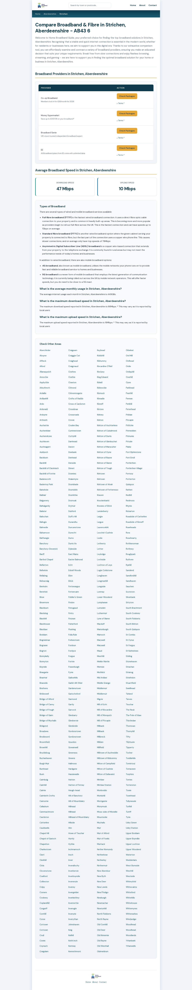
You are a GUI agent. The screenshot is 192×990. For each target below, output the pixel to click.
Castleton (44, 817)
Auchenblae (45, 430)
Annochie (44, 377)
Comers (43, 892)
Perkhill (129, 404)
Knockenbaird (103, 500)
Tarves (129, 699)
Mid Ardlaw (102, 677)
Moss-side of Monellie (107, 812)
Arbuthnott (45, 387)
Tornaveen (131, 769)
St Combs (130, 634)
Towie (128, 790)
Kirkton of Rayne (104, 457)
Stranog (129, 672)
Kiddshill (100, 355)
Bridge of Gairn (46, 715)
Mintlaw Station (104, 785)
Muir (99, 828)
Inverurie (72, 914)
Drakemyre (73, 479)
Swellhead (130, 688)
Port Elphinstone (133, 452)
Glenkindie (73, 726)
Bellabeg (43, 575)
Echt (70, 565)
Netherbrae (102, 854)
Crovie (71, 420)
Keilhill (71, 935)
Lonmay (100, 591)
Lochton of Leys (104, 565)
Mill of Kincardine (104, 709)
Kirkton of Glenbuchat (107, 441)
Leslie (99, 538)
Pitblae (129, 414)
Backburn (44, 457)
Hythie (71, 844)
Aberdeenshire (50, 14)
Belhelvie (44, 570)
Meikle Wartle (103, 661)
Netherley (101, 860)
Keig (70, 930)
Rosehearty (131, 538)
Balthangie (44, 538)
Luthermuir (102, 613)
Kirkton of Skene (104, 463)
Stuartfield (131, 683)
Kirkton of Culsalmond (107, 430)
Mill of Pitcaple (103, 720)
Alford (42, 366)
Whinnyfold (131, 881)
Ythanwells (131, 946)
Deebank (72, 452)
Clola (42, 865)
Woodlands (131, 935)
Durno (71, 538)
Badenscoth (45, 479)
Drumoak (72, 500)
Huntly (71, 838)
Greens (71, 758)
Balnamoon (45, 532)
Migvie (100, 699)
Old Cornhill (102, 924)
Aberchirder (45, 350)
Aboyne (43, 355)
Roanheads (131, 527)
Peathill (129, 393)
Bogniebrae (45, 640)
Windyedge (131, 919)
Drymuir (71, 506)
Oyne (128, 382)
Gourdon (72, 742)
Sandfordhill (131, 575)
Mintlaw (100, 779)
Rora (128, 532)
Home (133, 5)
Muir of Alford (103, 833)
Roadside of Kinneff (134, 522)
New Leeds (102, 887)
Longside (101, 586)
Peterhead (131, 409)
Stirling (129, 656)
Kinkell (99, 382)
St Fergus (130, 645)
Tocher (129, 752)
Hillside (71, 822)
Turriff (128, 812)
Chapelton (44, 844)
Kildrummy (101, 361)
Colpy (42, 887)
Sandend (130, 570)
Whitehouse (131, 903)
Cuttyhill (72, 436)
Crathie (71, 377)
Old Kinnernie (103, 935)
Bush (42, 774)
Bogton (43, 651)
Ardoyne (43, 414)
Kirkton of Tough (104, 468)
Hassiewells (73, 774)
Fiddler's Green (75, 597)
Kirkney (100, 414)
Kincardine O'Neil (104, 366)
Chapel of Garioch (48, 838)
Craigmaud (73, 366)
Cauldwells (44, 828)
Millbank (100, 726)
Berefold (43, 591)
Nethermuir (102, 865)
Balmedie (44, 527)
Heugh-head (74, 790)
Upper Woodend (133, 849)
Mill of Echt (102, 704)
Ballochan (44, 516)
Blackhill (43, 618)
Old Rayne (101, 940)
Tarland (129, 693)
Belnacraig (44, 581)
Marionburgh (102, 629)
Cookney (44, 897)
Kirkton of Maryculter (106, 447)
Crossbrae (73, 409)
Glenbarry (72, 715)
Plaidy (128, 447)
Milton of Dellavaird (105, 774)
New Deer (101, 881)
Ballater (43, 511)
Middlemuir (102, 688)
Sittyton (130, 602)
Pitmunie (130, 436)
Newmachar (102, 903)
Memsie (100, 667)
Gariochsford (74, 693)
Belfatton (44, 565)
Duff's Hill (72, 516)
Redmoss (130, 500)
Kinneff (100, 404)
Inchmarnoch (74, 849)
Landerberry (102, 511)
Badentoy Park (46, 484)
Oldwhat (130, 350)
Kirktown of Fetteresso (107, 489)
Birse (42, 597)
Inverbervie (73, 871)
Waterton (130, 854)
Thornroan (130, 726)
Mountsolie (102, 817)
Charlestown (45, 849)
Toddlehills (131, 758)
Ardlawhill (44, 398)
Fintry (71, 613)
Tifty (128, 736)
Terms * (121, 103)
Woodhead (131, 924)
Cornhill (43, 914)
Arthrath (43, 420)
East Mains (73, 554)
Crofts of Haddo (75, 398)
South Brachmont (134, 608)
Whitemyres (131, 908)
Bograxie (43, 645)
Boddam (43, 634)
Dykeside (72, 549)
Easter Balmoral (75, 559)
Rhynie (129, 506)
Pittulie (129, 441)
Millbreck (101, 736)
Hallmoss (72, 763)
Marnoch (101, 634)
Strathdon (130, 677)
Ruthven (129, 559)
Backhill (43, 463)
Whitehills (130, 897)
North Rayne (102, 919)
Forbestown (73, 640)
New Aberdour (103, 871)
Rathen (129, 489)
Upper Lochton (133, 844)
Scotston (130, 591)
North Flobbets (104, 914)
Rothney (130, 549)
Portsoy (129, 473)
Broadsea (44, 731)
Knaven (100, 495)
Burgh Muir (44, 763)
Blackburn (44, 608)
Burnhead (44, 769)
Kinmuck (101, 393)
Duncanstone (74, 527)
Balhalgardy (45, 506)
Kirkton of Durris (104, 436)
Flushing (72, 629)
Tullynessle (131, 801)
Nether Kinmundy (105, 849)
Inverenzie (73, 881)
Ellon (70, 575)
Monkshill (101, 795)
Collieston (44, 881)
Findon (71, 602)
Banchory (44, 543)
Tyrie (128, 817)
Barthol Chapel (46, 559)
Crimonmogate (75, 393)
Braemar (43, 677)
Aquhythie (44, 382)
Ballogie (43, 522)
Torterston (131, 785)
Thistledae (131, 720)
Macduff (101, 624)
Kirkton (100, 420)
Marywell (101, 640)
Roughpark (130, 554)
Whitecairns (131, 887)
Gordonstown (74, 731)
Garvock (72, 709)
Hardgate (72, 769)
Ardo (42, 404)
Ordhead (130, 361)
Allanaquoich (45, 371)
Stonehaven (131, 661)
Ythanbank (130, 940)
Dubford (72, 511)
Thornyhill (130, 731)
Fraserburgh (73, 667)
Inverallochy (73, 865)
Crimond (72, 387)
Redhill (129, 495)
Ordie (128, 366)
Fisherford (73, 624)
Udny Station (132, 828)
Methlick (101, 672)
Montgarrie (102, 801)
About (142, 5)
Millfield (100, 747)
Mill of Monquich (104, 715)
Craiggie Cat (74, 355)
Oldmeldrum (102, 951)
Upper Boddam (133, 833)
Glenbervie (73, 720)
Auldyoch (44, 452)
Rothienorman (132, 543)
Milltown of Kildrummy (107, 758)
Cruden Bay (73, 425)
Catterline (44, 822)
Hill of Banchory (75, 795)
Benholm (43, 586)
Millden (100, 742)
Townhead (130, 795)
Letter (100, 549)
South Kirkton (132, 624)
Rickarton (130, 511)
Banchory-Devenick (49, 549)
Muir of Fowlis (103, 838)
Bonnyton (44, 661)
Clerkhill (43, 860)
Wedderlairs (131, 860)
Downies (72, 473)
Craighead (73, 361)
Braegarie (44, 672)
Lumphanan (102, 602)
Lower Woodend (104, 597)
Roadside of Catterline (136, 516)
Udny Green (131, 822)
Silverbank (130, 597)
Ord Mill (129, 355)
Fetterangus (74, 586)
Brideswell (44, 693)
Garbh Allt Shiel (75, 683)
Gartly (71, 704)
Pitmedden (131, 430)
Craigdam (44, 951)
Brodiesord (45, 736)
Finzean (71, 618)
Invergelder (73, 892)
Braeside (44, 683)
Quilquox (130, 484)
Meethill (100, 656)
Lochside (101, 559)
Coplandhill (44, 903)
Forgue (71, 656)
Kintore (100, 409)
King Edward (102, 377)
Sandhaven (131, 581)
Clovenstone (45, 871)
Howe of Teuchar (76, 833)
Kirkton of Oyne (104, 452)
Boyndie (43, 667)
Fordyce (72, 651)
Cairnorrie (44, 801)
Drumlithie (73, 495)
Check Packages (127, 96)
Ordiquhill (130, 371)
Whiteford (130, 892)
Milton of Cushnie (105, 769)
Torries (129, 779)
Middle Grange (103, 683)
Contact (153, 5)
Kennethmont (74, 951)
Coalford (43, 876)
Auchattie (44, 425)
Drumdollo (73, 489)
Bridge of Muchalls (48, 720)
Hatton (71, 779)
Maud (99, 651)
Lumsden (101, 608)
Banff (42, 554)
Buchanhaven (46, 758)
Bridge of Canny (47, 704)
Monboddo (102, 790)
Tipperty (130, 747)
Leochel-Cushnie (105, 532)
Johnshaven (73, 924)
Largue (100, 522)
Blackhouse (45, 624)
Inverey (71, 887)
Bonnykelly (44, 656)
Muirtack (101, 844)
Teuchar (129, 704)
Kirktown (101, 473)
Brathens (44, 688)
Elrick (70, 581)
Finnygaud (73, 608)
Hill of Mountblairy (76, 801)
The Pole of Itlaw (133, 715)
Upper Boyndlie (133, 838)
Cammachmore (47, 812)
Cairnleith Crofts (47, 795)
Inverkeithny (73, 897)
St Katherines (132, 651)
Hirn (70, 828)
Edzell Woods (74, 570)
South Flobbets (133, 618)
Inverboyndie (74, 876)
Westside (130, 876)
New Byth (101, 876)
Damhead (72, 441)
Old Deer (101, 930)
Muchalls (101, 822)
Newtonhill (102, 908)
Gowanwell (73, 747)
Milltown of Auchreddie (107, 752)
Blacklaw (43, 629)
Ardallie (43, 393)
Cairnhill (43, 785)
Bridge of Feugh (47, 709)
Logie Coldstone (104, 570)
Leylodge (101, 554)
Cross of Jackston (76, 404)
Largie (100, 516)
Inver (70, 860)
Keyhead (101, 350)
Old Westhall (103, 946)
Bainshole (44, 489)
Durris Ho (72, 543)
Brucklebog (45, 752)
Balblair (43, 495)
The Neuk (130, 709)
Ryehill (128, 565)
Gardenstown (74, 688)
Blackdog (44, 613)
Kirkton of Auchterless (107, 425)
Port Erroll (130, 457)
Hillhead (71, 806)
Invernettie (73, 903)
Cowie (42, 940)
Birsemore (44, 602)
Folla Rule (72, 634)
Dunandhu (72, 522)
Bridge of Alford (47, 699)
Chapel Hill (44, 833)
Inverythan (73, 919)
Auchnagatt (45, 447)
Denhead (72, 457)
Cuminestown (74, 430)
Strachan (130, 667)
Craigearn (72, 350)
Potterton (130, 479)
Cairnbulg (44, 779)
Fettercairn (73, 591)
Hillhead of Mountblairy (78, 817)
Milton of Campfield (106, 763)
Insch (70, 854)
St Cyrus (130, 640)
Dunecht (72, 532)
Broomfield (45, 742)
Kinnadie (101, 398)
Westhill (129, 871)
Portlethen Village (134, 468)
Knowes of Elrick (104, 506)
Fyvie (70, 672)
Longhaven (102, 575)
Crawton (72, 382)
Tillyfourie (130, 742)
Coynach (44, 946)
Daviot (71, 447)
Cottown (44, 924)
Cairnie (43, 790)
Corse (42, 919)
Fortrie (71, 661)
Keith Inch (72, 940)
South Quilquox (133, 629)
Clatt (42, 854)
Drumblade (73, 484)
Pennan (129, 398)
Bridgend (44, 726)
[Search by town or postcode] (89, 5)
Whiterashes (132, 914)
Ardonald (44, 409)
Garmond (72, 699)
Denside (72, 463)
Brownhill (43, 747)
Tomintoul (130, 763)
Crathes (72, 371)
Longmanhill (102, 581)
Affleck (43, 361)
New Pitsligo (102, 892)
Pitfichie (129, 425)
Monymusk (102, 806)
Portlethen (131, 463)
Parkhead (130, 387)
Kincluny (100, 371)
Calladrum (44, 806)
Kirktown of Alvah (105, 484)
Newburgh (101, 897)
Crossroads (73, 414)
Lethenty (101, 543)
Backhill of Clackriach (49, 468)
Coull (42, 935)
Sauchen (130, 586)
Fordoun (72, 645)
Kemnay (72, 946)
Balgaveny (44, 500)
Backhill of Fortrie (47, 473)
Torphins (130, 774)
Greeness (72, 752)
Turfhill (129, 806)
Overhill (129, 377)
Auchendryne (46, 436)
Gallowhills (73, 677)
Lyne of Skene (103, 618)
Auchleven (44, 441)
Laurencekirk (103, 527)
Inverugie (72, 908)
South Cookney (133, 613)
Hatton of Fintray (76, 785)
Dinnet (71, 468)
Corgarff (43, 908)
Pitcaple (129, 420)
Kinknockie (102, 387)
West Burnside (132, 865)
